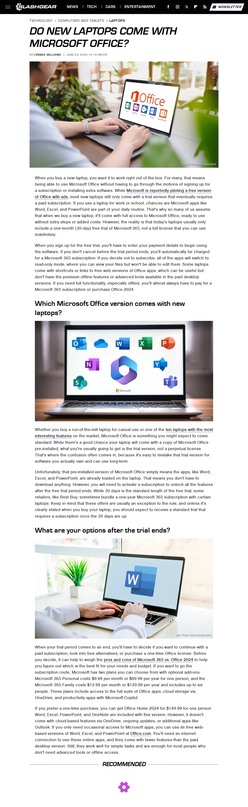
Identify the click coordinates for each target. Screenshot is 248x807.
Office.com (140, 733)
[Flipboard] (195, 7)
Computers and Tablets (81, 21)
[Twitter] (186, 7)
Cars (111, 7)
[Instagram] (177, 7)
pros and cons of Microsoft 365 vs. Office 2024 (148, 659)
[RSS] (205, 7)
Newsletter (226, 7)
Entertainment (139, 7)
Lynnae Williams (47, 54)
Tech (92, 7)
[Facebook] (168, 7)
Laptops (117, 21)
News (72, 7)
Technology (41, 21)
